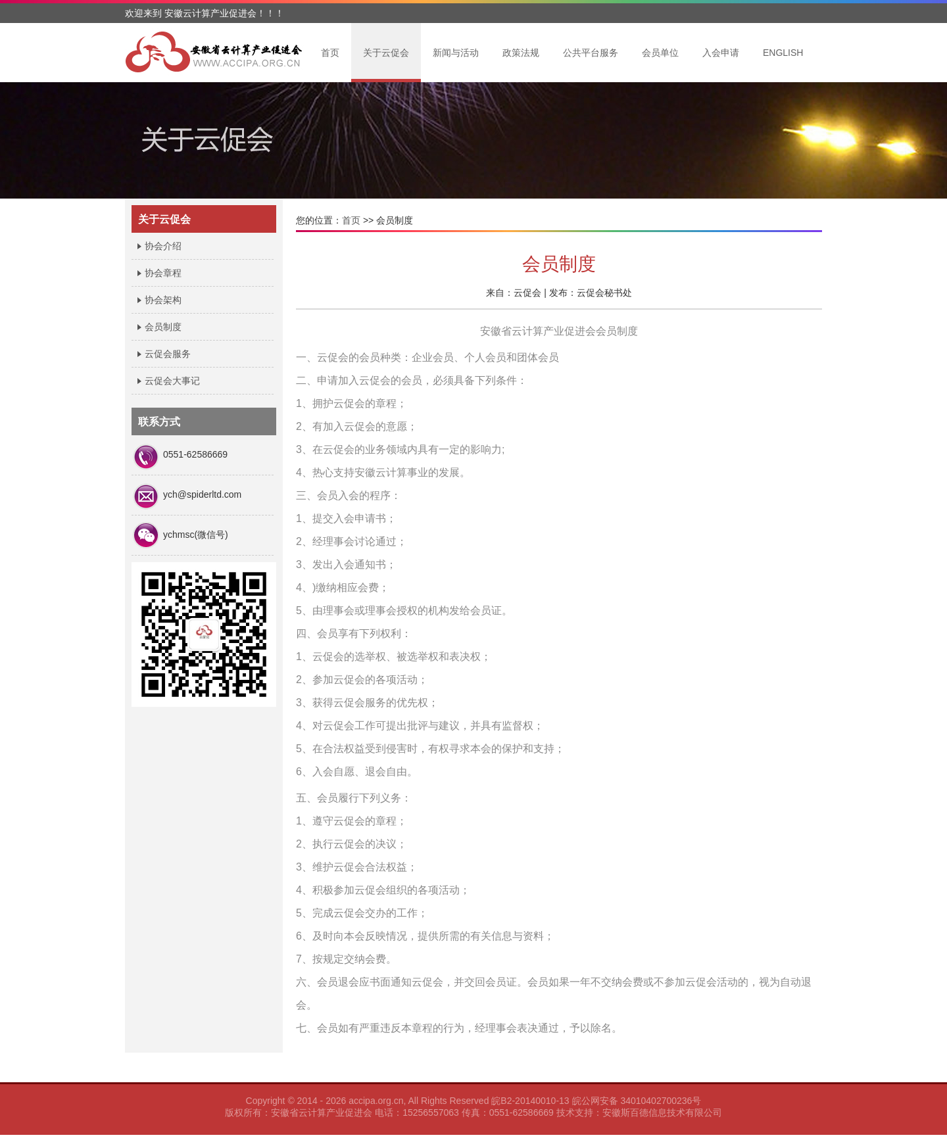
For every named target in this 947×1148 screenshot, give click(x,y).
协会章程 (163, 273)
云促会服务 (168, 353)
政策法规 (520, 52)
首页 (330, 52)
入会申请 (720, 52)
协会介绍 (163, 246)
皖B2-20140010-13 (530, 1100)
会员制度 (163, 327)
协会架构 (163, 300)
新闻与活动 (456, 52)
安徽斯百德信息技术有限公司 (662, 1112)
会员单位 (660, 52)
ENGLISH (783, 52)
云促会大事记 (172, 380)
